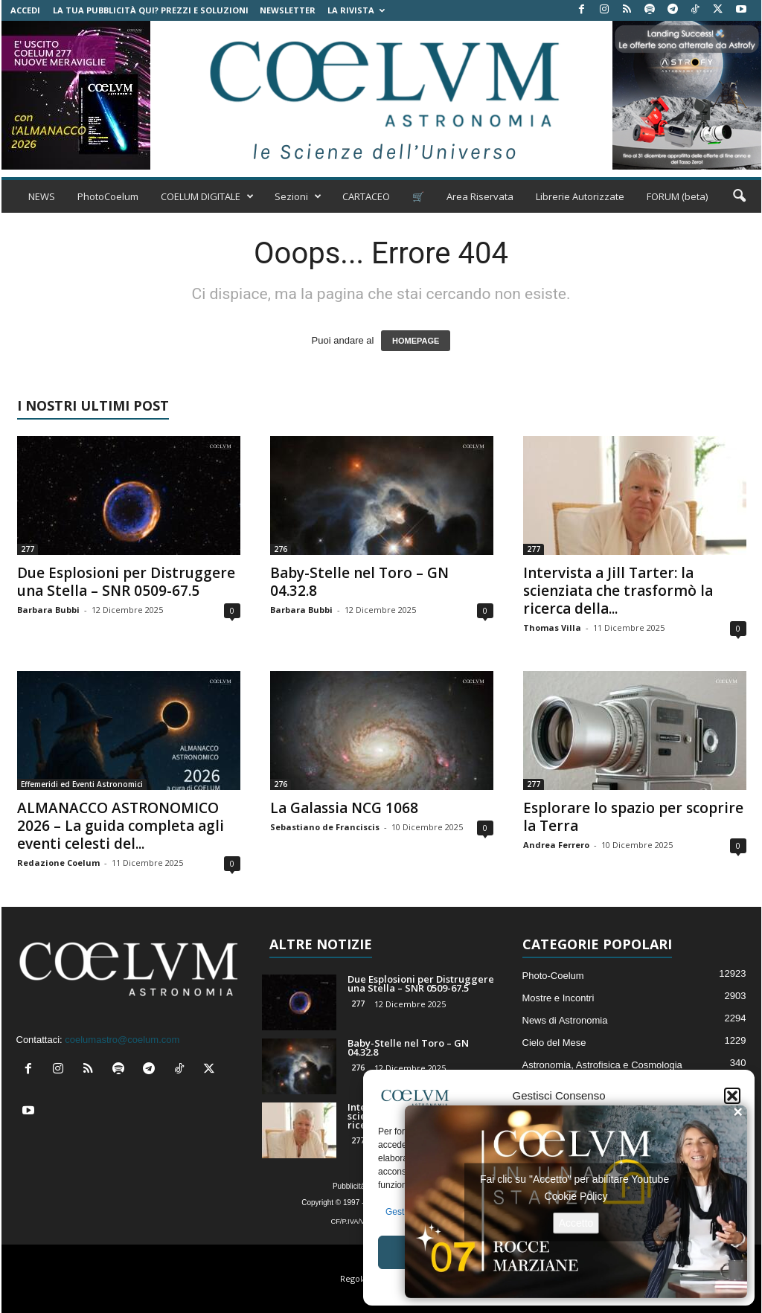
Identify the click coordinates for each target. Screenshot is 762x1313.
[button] (732, 1095)
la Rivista (356, 10)
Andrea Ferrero (556, 844)
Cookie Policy (576, 1195)
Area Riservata (479, 196)
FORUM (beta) (677, 196)
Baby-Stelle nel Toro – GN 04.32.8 (359, 581)
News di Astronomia (565, 1020)
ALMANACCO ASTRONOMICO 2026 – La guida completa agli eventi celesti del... (120, 825)
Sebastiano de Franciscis (325, 826)
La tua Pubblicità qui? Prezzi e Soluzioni (151, 10)
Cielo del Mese (554, 1042)
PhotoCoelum (107, 196)
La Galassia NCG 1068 (344, 808)
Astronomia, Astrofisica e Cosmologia (602, 1064)
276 (280, 549)
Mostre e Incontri (558, 998)
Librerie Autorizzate (580, 196)
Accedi (25, 10)
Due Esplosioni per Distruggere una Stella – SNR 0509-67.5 (126, 581)
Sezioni (298, 196)
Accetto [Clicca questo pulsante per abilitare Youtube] (576, 1222)
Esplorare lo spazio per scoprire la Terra (633, 816)
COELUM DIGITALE (207, 196)
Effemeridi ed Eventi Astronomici (82, 784)
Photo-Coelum (553, 975)
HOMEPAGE (415, 340)
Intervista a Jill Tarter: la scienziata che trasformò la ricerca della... (618, 590)
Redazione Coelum (58, 862)
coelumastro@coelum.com (122, 1039)
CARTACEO (366, 196)
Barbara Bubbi (48, 609)
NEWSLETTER (288, 10)
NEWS (41, 196)
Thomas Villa (552, 627)
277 (27, 549)
